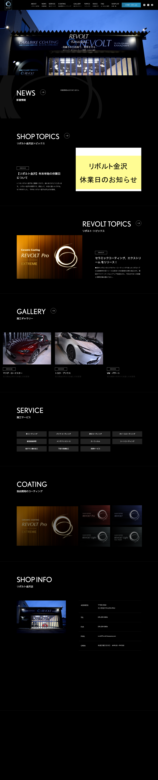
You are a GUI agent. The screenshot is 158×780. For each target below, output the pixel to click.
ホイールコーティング (127, 434)
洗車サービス (95, 449)
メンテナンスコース (64, 441)
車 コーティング (31, 434)
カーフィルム (95, 441)
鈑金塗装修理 (31, 441)
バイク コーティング (63, 434)
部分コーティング (95, 434)
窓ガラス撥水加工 (31, 449)
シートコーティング (127, 441)
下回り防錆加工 (63, 449)
